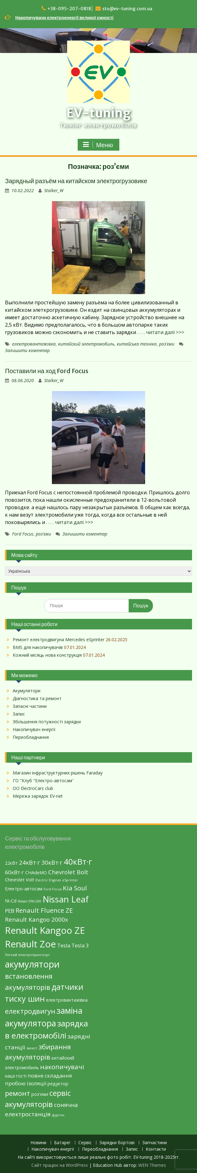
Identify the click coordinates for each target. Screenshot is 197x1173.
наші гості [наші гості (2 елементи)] (15, 1076)
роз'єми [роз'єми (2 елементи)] (39, 1094)
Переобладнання (31, 737)
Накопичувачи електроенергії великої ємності (64, 17)
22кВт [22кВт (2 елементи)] (11, 863)
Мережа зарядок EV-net (38, 796)
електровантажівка (34, 344)
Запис (19, 714)
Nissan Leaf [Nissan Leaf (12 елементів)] (66, 899)
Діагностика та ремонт (37, 698)
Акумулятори (26, 691)
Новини (38, 1143)
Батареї (62, 1143)
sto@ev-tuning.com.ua (127, 8)
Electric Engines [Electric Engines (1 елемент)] (48, 880)
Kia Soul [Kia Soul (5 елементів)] (75, 888)
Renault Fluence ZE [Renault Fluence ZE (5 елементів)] (44, 910)
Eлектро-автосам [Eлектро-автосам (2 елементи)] (23, 889)
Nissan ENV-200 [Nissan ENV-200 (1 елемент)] (29, 901)
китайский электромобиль (86, 344)
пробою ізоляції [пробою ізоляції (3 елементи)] (25, 1083)
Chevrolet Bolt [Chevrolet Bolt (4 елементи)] (68, 872)
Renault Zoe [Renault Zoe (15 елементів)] (30, 944)
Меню (97, 144)
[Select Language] (98, 571)
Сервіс (85, 1143)
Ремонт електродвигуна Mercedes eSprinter (58, 639)
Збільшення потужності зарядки (47, 722)
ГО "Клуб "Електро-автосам (42, 780)
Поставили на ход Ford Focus (46, 371)
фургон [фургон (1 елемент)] (58, 1115)
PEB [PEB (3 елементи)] (9, 910)
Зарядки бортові (117, 1143)
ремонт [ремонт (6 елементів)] (17, 1093)
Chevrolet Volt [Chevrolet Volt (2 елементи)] (19, 880)
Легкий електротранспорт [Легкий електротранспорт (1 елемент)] (27, 955)
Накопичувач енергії (34, 729)
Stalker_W (53, 190)
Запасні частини (30, 706)
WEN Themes (152, 1165)
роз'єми (166, 344)
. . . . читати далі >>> (160, 332)
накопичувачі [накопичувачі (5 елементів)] (62, 1066)
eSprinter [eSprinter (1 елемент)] (70, 880)
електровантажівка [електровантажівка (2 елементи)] (67, 1000)
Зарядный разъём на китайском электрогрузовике (76, 181)
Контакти (156, 1149)
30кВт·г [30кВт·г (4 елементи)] (51, 862)
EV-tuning (98, 113)
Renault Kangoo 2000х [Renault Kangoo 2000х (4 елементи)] (36, 919)
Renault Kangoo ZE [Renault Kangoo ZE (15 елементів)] (45, 930)
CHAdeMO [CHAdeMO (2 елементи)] (36, 872)
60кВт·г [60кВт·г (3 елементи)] (14, 872)
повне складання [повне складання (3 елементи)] (50, 1075)
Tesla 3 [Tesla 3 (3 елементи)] (80, 945)
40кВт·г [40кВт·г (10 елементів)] (78, 861)
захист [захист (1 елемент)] (31, 1048)
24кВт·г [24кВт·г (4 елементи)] (29, 862)
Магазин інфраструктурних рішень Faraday (58, 773)
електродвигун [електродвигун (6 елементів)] (30, 1011)
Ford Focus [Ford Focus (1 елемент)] (53, 889)
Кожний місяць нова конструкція (47, 655)
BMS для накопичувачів (38, 647)
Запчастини (154, 1143)
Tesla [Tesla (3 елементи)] (63, 945)
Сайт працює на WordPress (59, 1165)
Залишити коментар (27, 350)
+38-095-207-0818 (69, 8)
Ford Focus (22, 534)
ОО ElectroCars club (33, 788)
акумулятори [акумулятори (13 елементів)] (32, 964)
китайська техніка (137, 344)
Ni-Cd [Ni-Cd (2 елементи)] (10, 901)
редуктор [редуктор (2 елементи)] (58, 1084)
